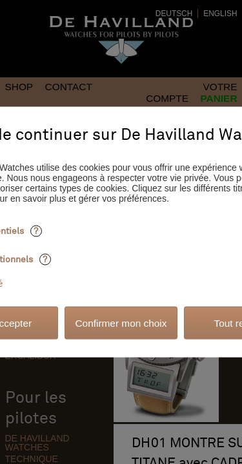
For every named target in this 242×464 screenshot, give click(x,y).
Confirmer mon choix (121, 322)
